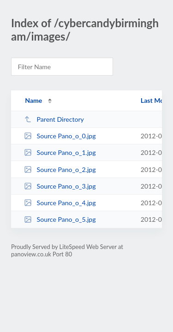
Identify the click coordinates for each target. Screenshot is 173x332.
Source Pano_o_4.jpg (59, 203)
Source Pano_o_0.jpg (59, 136)
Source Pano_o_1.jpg (59, 152)
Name (33, 100)
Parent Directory (54, 119)
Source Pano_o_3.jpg (59, 186)
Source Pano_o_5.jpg (59, 219)
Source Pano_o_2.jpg (59, 169)
